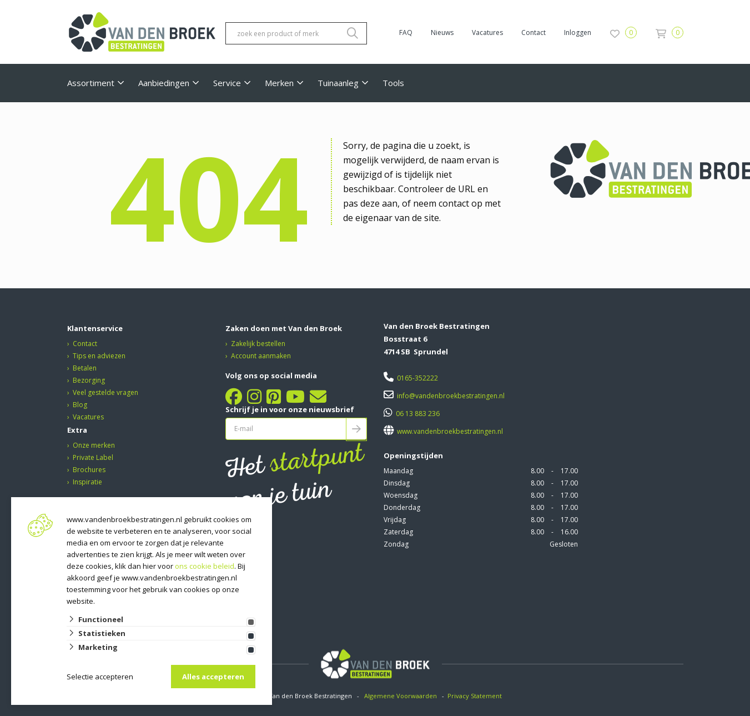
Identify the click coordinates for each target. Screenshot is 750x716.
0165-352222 (417, 378)
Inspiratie (87, 482)
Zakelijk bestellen (258, 343)
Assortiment (90, 82)
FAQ (405, 32)
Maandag (398, 470)
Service (227, 82)
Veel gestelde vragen (105, 392)
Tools (393, 82)
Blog (80, 404)
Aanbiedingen (163, 82)
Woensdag (400, 495)
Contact (533, 32)
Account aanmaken (261, 355)
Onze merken (94, 445)
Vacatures (487, 32)
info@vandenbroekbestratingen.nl (451, 395)
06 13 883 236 (418, 413)
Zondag (396, 544)
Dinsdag (397, 483)
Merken (279, 82)
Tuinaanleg (338, 82)
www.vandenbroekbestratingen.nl (449, 431)
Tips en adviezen (99, 355)
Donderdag (402, 507)
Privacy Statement (475, 696)
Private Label (93, 457)
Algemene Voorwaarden (400, 696)
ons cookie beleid (204, 566)
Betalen (85, 368)
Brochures (89, 469)
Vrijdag (395, 519)
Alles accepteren (213, 677)
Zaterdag (398, 532)
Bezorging (89, 380)
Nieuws (442, 32)
